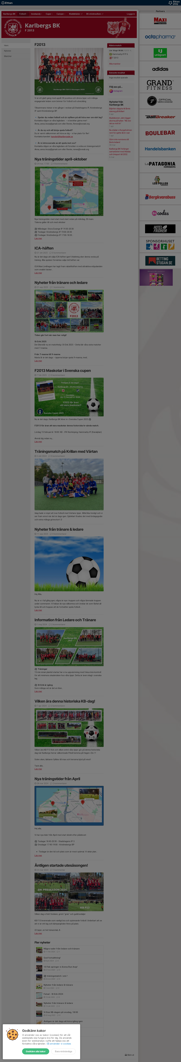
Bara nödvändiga (63, 1051)
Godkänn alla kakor (35, 1051)
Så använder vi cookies (59, 1043)
